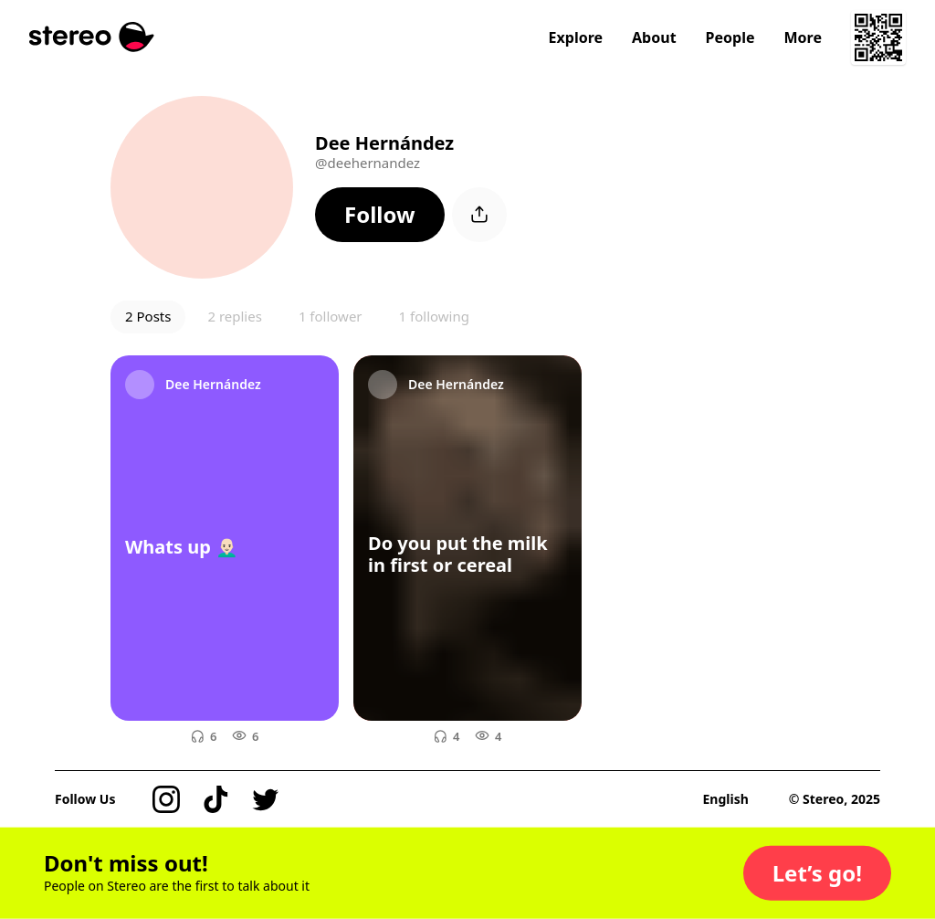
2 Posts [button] (148, 316)
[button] (380, 214)
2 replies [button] (234, 316)
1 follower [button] (330, 316)
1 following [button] (434, 316)
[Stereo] (91, 37)
